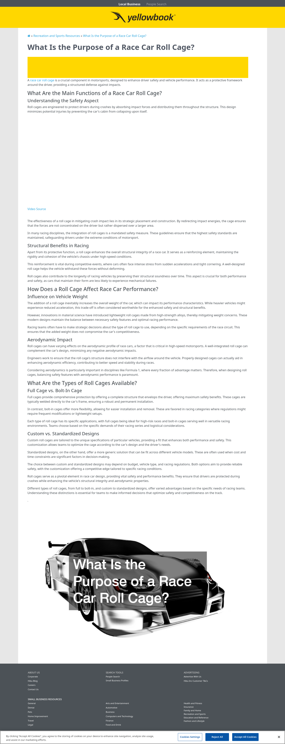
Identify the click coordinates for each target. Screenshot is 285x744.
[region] (142, 737)
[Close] (279, 737)
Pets (30, 711)
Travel (31, 720)
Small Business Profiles (117, 680)
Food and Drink (113, 724)
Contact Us (33, 689)
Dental (31, 707)
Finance (109, 720)
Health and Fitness (193, 703)
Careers (31, 685)
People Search (156, 4)
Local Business (130, 4)
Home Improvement (38, 716)
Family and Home (192, 710)
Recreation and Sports (195, 714)
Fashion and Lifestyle (194, 721)
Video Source (37, 209)
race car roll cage (42, 80)
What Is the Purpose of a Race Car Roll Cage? (114, 36)
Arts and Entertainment (117, 703)
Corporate (33, 676)
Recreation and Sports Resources (56, 36)
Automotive (111, 707)
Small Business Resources (45, 699)
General (32, 703)
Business (110, 711)
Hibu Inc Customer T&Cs (196, 680)
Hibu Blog (33, 680)
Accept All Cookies (245, 737)
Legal (30, 724)
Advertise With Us (192, 676)
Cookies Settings (190, 737)
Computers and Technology (119, 716)
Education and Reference (196, 717)
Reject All (217, 737)
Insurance (189, 706)
